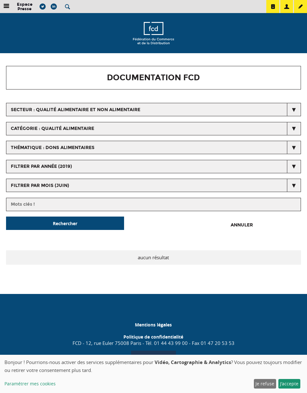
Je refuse (264, 384)
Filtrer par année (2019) (41, 166)
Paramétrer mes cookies (30, 384)
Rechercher (65, 223)
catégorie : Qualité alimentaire (52, 128)
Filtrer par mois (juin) (40, 185)
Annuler (242, 225)
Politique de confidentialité (153, 337)
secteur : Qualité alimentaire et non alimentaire (75, 109)
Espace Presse (24, 6)
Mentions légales (153, 325)
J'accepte (289, 384)
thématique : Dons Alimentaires (52, 147)
